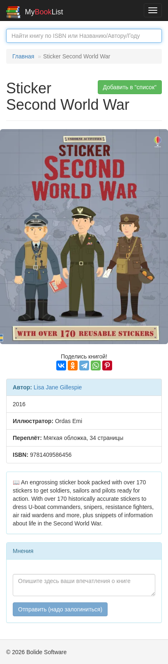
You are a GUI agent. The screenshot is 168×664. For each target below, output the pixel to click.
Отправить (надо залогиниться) (60, 609)
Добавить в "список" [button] (130, 87)
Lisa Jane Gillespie (58, 387)
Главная (23, 56)
